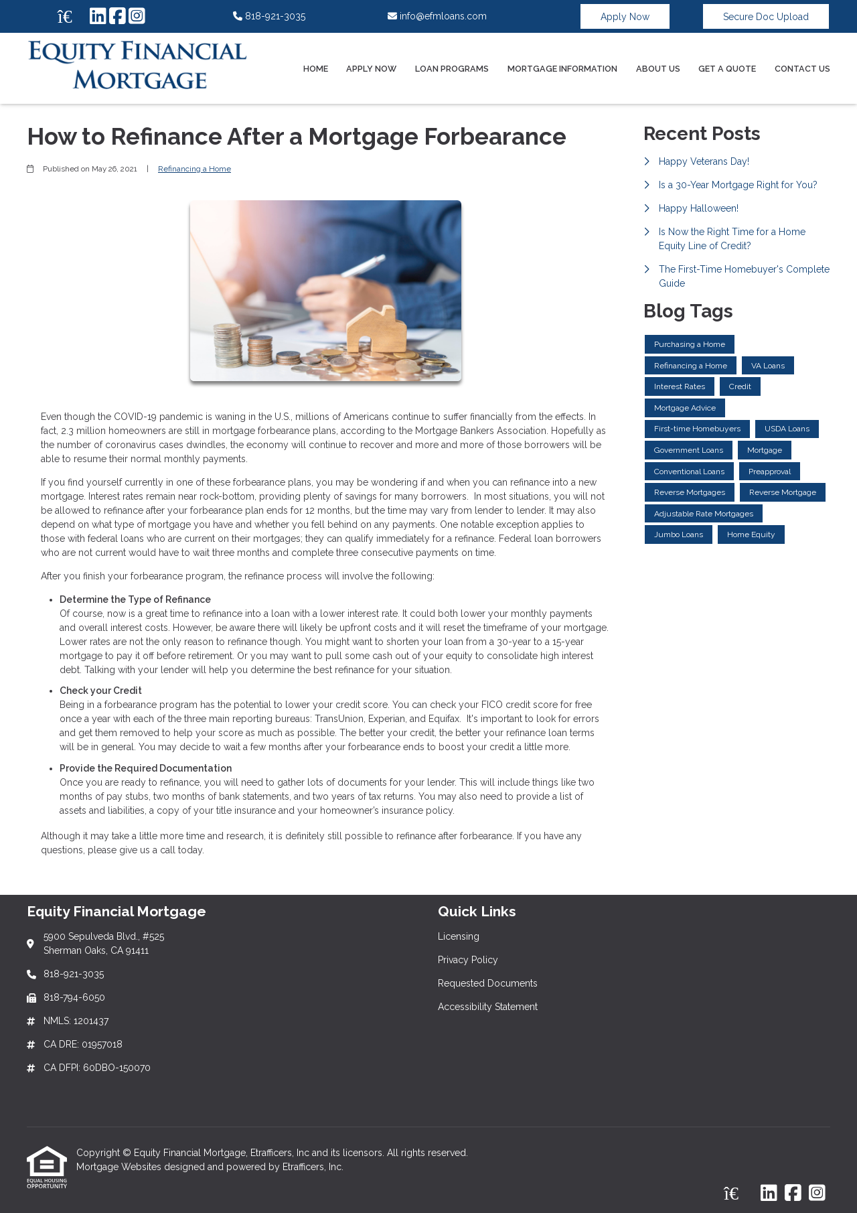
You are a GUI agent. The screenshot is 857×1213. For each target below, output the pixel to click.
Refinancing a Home (194, 168)
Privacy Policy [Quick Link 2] (468, 959)
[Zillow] (72, 17)
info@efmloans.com (437, 16)
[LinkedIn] (98, 17)
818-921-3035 (269, 16)
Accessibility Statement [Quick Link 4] (488, 1006)
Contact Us (802, 69)
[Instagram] (137, 17)
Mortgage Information (562, 69)
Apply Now (625, 16)
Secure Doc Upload (766, 16)
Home (315, 69)
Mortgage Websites (120, 1166)
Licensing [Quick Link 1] (458, 936)
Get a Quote (727, 69)
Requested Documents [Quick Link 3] (488, 983)
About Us (658, 69)
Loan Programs (452, 69)
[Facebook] (117, 17)
